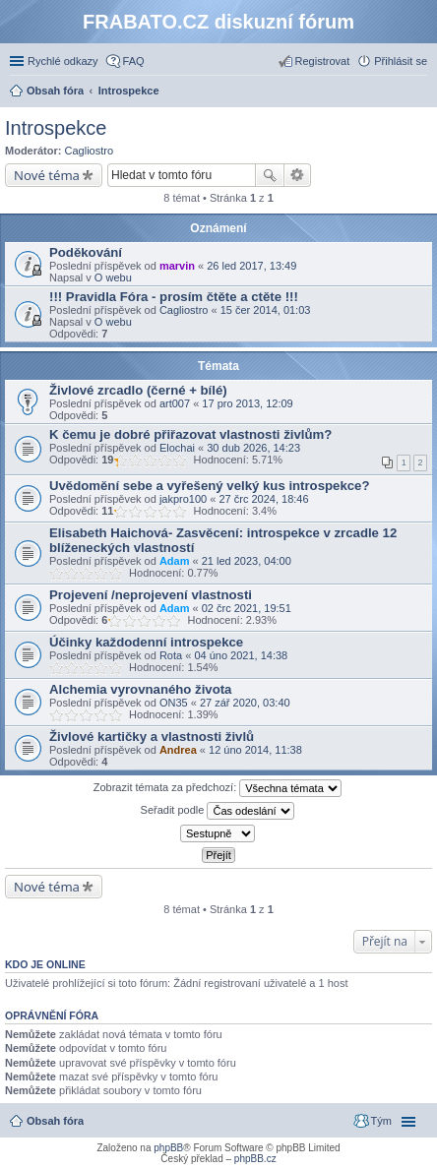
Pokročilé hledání (297, 175)
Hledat (269, 175)
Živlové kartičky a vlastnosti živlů (151, 736)
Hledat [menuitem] (419, 92)
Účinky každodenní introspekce (146, 642)
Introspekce (55, 128)
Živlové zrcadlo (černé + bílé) (138, 390)
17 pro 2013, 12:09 (247, 403)
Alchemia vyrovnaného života (140, 689)
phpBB (168, 1147)
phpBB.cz (255, 1158)
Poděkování (85, 252)
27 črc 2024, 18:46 (263, 499)
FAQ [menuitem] (134, 61)
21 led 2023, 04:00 (246, 561)
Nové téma (47, 175)
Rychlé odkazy (63, 61)
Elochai (177, 448)
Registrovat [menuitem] (322, 61)
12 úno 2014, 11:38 (255, 750)
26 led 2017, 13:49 (251, 266)
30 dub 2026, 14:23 (253, 448)
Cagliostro (89, 150)
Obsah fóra (55, 1121)
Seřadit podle (218, 811)
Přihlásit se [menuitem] (400, 61)
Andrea (178, 750)
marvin (177, 266)
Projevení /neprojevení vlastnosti (150, 594)
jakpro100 (183, 499)
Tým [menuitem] (381, 1121)
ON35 (173, 702)
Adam (174, 561)
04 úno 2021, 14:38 (240, 655)
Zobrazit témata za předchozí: (218, 788)
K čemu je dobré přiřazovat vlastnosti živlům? (190, 434)
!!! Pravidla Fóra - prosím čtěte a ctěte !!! (173, 296)
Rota (170, 655)
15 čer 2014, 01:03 (265, 310)
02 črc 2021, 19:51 (246, 608)
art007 (174, 403)
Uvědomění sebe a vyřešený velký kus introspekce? (209, 485)
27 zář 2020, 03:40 (245, 702)
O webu (113, 277)
